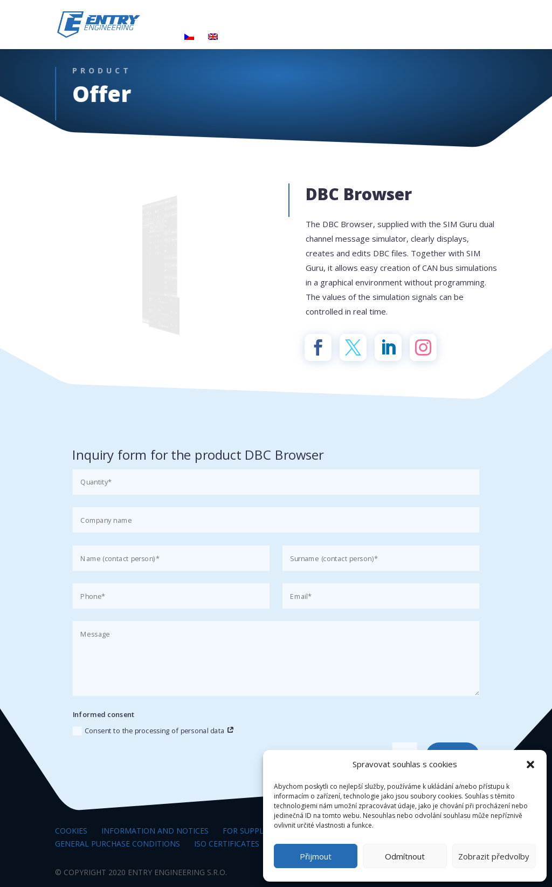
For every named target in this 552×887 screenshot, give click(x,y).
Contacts (152, 37)
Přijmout (316, 856)
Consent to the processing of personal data (154, 731)
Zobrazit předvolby (493, 856)
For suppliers (251, 830)
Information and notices (155, 830)
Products (251, 22)
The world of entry (171, 22)
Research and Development (340, 22)
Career (433, 22)
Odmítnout (405, 856)
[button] (530, 764)
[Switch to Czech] (189, 41)
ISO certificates (226, 843)
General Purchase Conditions (117, 843)
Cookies (71, 830)
